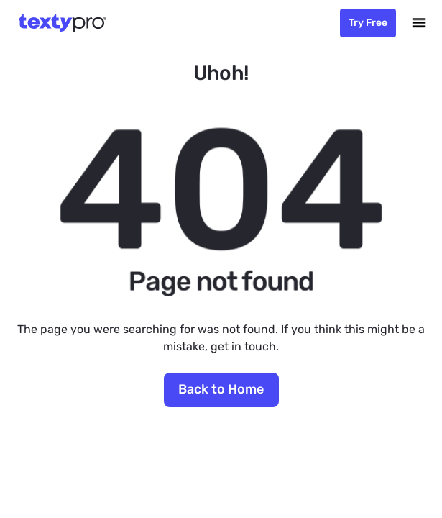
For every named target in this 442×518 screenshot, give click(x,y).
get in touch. (245, 346)
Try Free (368, 23)
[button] (419, 23)
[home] (58, 23)
